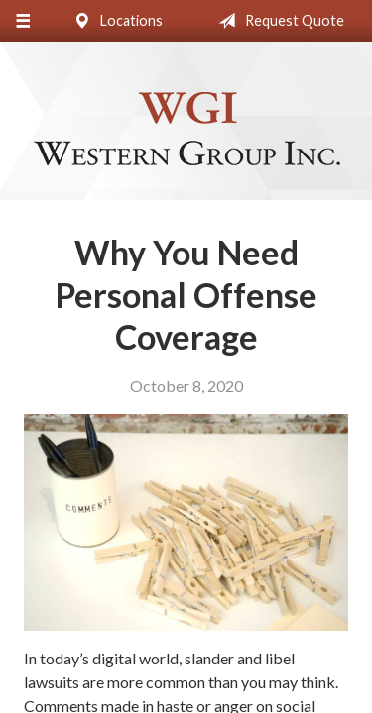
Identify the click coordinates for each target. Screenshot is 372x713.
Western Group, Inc (186, 129)
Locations (114, 21)
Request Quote (277, 21)
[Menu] (22, 21)
